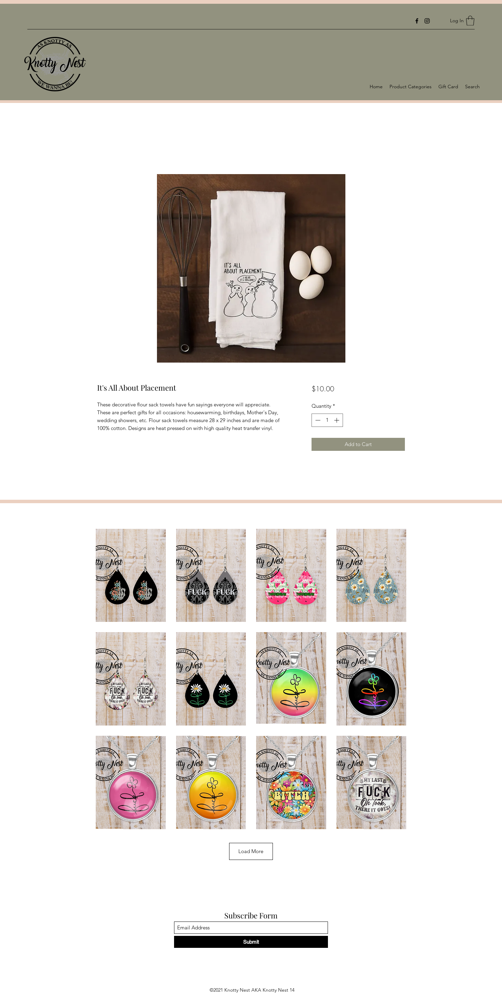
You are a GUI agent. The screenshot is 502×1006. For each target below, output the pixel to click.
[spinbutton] (327, 420)
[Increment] (337, 420)
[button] (470, 21)
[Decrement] (317, 420)
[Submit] (251, 942)
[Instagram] (427, 20)
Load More (250, 851)
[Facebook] (416, 20)
